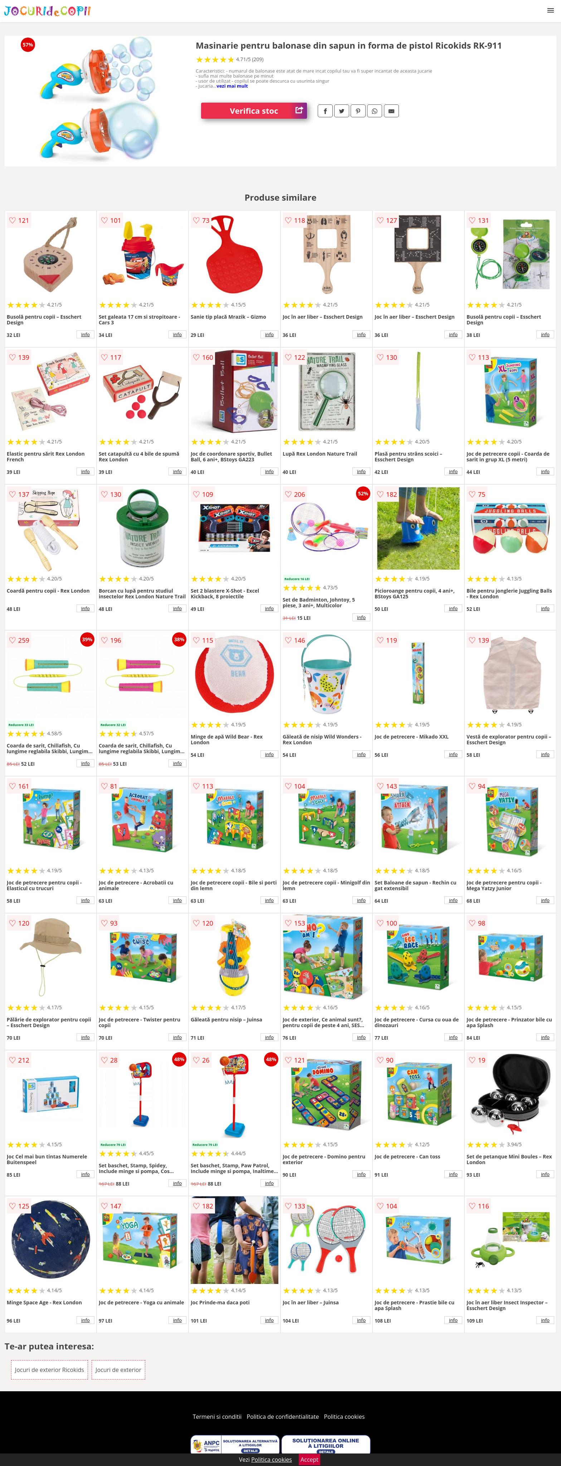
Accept (309, 1459)
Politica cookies (344, 1417)
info (85, 334)
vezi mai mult (232, 86)
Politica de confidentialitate (283, 1417)
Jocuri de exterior (118, 1370)
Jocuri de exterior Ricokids (49, 1370)
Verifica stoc (268, 111)
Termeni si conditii (217, 1417)
